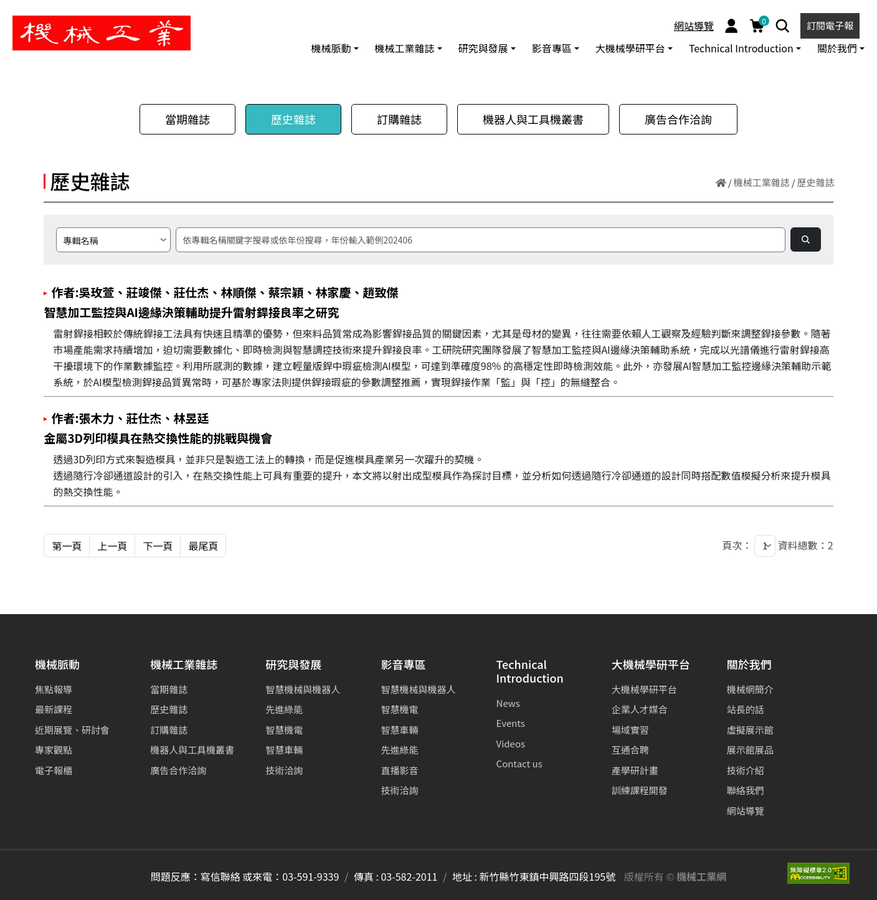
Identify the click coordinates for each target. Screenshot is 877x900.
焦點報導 (53, 689)
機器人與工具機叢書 (533, 119)
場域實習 (630, 729)
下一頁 (158, 545)
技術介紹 (745, 770)
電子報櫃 (53, 770)
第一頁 (67, 545)
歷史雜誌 (293, 119)
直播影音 (399, 770)
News (508, 702)
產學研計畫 (635, 770)
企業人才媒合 (640, 709)
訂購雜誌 (399, 119)
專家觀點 (53, 749)
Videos (510, 743)
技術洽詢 (284, 770)
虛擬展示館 (750, 729)
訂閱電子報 (830, 25)
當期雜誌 (187, 119)
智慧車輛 (284, 749)
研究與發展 (293, 665)
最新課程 (53, 709)
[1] (764, 546)
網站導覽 (694, 25)
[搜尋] (480, 239)
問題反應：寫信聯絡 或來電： (217, 876)
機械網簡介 (750, 689)
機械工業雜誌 (762, 182)
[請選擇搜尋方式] (113, 239)
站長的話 (745, 709)
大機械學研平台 (651, 665)
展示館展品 (750, 749)
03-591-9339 (310, 876)
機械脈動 (57, 665)
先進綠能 (284, 709)
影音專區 (403, 665)
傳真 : (366, 876)
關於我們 (749, 665)
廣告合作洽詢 (678, 119)
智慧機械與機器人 (302, 689)
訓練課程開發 (640, 790)
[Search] (782, 26)
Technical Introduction (530, 672)
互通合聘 (630, 749)
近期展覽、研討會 (72, 729)
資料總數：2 (805, 545)
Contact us (519, 763)
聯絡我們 (745, 790)
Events (510, 722)
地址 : (464, 876)
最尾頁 (203, 545)
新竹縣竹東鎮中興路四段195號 (548, 876)
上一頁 (112, 545)
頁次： (737, 545)
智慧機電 (284, 729)
